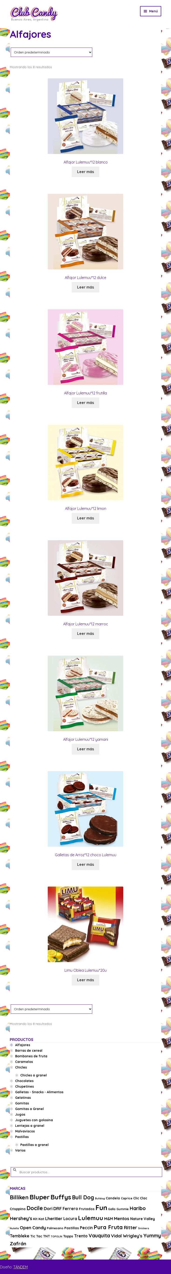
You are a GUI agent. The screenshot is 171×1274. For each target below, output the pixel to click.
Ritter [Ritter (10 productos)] (130, 1227)
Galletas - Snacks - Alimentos (39, 1092)
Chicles (21, 1067)
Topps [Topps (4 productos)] (68, 1236)
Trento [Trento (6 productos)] (81, 1235)
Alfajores (22, 1045)
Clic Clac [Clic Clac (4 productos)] (140, 1198)
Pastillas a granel (34, 1145)
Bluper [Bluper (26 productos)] (40, 1197)
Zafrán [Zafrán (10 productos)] (18, 1243)
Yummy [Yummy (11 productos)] (152, 1235)
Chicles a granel (33, 1075)
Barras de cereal (28, 1050)
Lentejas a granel (29, 1126)
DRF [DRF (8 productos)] (57, 1208)
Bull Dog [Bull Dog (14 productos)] (83, 1197)
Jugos (20, 1114)
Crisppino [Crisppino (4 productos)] (18, 1209)
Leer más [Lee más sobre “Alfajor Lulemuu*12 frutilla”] (85, 402)
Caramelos (24, 1062)
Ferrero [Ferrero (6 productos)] (70, 1208)
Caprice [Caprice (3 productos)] (126, 1198)
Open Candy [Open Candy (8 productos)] (33, 1227)
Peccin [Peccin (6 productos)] (86, 1227)
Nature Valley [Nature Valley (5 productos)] (142, 1218)
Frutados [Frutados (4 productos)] (87, 1209)
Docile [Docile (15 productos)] (35, 1208)
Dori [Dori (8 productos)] (48, 1208)
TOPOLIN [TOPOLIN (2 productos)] (56, 1236)
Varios (20, 1150)
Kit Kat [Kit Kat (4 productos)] (38, 1219)
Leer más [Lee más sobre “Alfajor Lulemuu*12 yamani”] (85, 749)
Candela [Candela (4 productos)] (113, 1198)
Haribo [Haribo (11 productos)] (138, 1208)
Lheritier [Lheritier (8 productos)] (53, 1218)
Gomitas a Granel (29, 1109)
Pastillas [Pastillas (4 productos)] (71, 1228)
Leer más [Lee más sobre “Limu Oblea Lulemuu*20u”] (85, 980)
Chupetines (24, 1086)
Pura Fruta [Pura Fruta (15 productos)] (108, 1227)
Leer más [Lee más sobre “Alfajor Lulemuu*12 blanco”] (85, 171)
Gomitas (22, 1103)
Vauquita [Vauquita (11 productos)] (99, 1235)
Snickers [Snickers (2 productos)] (143, 1228)
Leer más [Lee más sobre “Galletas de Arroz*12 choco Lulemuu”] (85, 864)
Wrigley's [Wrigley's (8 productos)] (132, 1236)
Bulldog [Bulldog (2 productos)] (100, 1198)
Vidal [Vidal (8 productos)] (116, 1236)
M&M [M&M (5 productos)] (108, 1218)
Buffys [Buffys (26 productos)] (61, 1197)
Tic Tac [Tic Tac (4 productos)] (36, 1236)
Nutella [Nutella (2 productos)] (14, 1228)
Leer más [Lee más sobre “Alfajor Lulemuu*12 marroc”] (85, 633)
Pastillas (22, 1137)
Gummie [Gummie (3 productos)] (122, 1209)
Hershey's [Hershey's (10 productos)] (21, 1218)
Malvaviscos (25, 1131)
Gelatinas (23, 1098)
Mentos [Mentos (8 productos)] (121, 1218)
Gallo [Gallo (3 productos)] (112, 1209)
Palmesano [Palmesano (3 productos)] (55, 1228)
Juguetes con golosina (34, 1120)
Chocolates (24, 1081)
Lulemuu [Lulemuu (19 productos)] (90, 1218)
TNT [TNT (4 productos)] (46, 1236)
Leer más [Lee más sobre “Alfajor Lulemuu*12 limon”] (85, 518)
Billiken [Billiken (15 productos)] (19, 1197)
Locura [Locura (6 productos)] (70, 1218)
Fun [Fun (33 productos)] (101, 1207)
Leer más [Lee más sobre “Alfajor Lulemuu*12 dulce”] (85, 287)
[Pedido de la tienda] (51, 52)
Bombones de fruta (31, 1056)
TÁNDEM (20, 1267)
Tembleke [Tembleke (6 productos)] (19, 1235)
